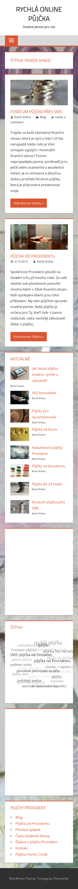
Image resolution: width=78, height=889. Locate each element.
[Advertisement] (39, 571)
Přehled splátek (28, 829)
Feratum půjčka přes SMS (36, 111)
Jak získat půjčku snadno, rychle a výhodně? (45, 374)
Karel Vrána (22, 117)
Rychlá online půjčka (39, 13)
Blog (43, 117)
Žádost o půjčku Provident (36, 841)
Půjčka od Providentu (32, 256)
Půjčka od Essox (44, 429)
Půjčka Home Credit (31, 854)
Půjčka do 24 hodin (47, 484)
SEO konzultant (44, 392)
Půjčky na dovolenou (48, 466)
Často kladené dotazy (32, 835)
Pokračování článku (27, 203)
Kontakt (21, 848)
